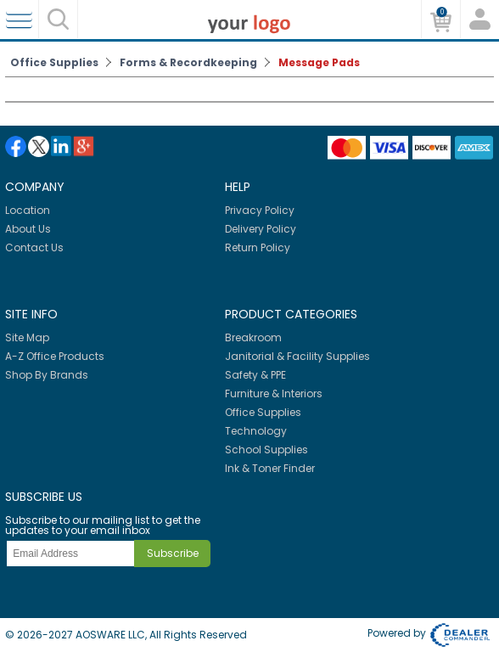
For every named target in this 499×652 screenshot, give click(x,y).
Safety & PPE (255, 375)
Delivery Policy (260, 229)
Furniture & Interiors (273, 393)
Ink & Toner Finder (270, 468)
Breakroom (253, 337)
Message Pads (319, 62)
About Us (28, 229)
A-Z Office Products (54, 356)
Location (27, 210)
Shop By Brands (46, 375)
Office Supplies (54, 62)
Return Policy (257, 247)
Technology (256, 431)
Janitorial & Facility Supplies (297, 356)
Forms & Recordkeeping (188, 62)
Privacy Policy (259, 210)
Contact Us (34, 247)
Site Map (27, 337)
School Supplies (266, 449)
